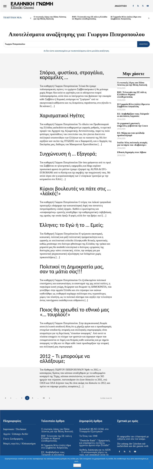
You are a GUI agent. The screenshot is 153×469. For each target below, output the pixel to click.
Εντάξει (77, 465)
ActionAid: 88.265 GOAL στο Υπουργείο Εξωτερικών (93, 419)
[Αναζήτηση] (142, 44)
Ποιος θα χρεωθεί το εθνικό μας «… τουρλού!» (74, 307)
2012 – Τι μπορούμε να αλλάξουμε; (74, 351)
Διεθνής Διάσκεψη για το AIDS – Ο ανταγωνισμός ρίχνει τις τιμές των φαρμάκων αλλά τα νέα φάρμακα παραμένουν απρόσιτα (95, 444)
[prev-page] (30, 18)
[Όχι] (149, 462)
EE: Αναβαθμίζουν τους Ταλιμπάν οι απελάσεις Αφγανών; (133, 115)
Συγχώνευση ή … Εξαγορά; (65, 152)
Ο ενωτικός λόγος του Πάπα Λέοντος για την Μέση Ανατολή (50, 18)
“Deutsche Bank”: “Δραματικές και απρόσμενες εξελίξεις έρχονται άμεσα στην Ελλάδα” (94, 432)
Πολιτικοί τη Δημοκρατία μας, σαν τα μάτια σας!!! (76, 265)
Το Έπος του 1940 (88, 425)
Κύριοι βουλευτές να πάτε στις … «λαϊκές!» (72, 189)
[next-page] (148, 18)
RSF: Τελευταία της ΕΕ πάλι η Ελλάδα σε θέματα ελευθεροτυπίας (89, 18)
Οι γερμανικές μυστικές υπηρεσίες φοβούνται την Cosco (132, 124)
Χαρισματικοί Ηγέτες (60, 114)
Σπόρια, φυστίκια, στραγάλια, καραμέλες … (69, 74)
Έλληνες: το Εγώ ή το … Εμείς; (68, 222)
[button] (121, 6)
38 (44, 387)
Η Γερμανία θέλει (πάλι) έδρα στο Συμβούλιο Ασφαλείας (126, 18)
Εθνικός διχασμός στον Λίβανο (131, 152)
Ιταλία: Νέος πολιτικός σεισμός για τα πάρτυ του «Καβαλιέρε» (132, 143)
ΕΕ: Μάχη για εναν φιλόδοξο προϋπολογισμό (130, 134)
